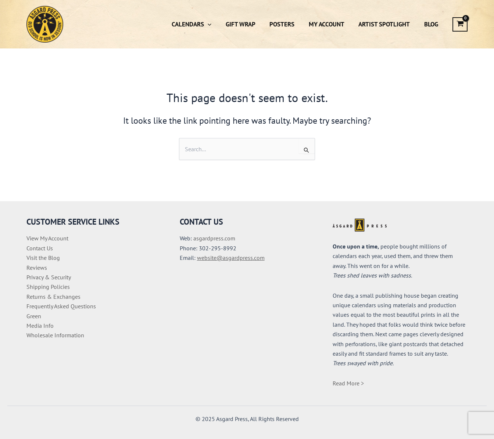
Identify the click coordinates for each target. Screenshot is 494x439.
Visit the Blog (43, 257)
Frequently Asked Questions (61, 306)
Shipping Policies (48, 286)
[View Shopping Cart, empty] (460, 24)
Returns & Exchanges (53, 296)
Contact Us (39, 248)
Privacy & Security (48, 277)
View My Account (47, 238)
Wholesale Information (55, 335)
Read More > (348, 383)
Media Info (40, 325)
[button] (217, 24)
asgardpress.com (214, 238)
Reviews (36, 267)
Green (33, 316)
